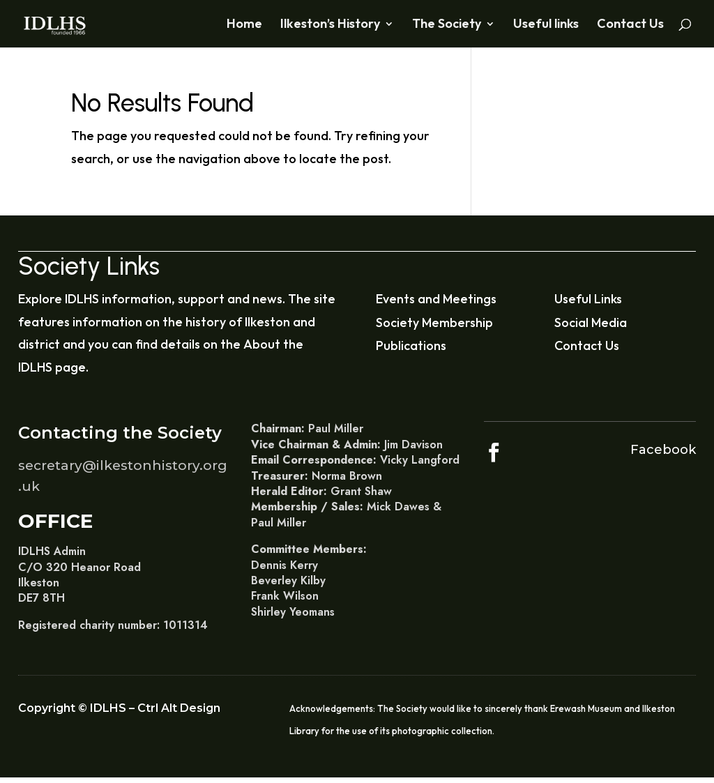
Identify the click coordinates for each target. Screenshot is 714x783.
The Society (446, 25)
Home (244, 25)
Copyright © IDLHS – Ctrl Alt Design (119, 708)
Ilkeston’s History (330, 25)
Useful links (546, 25)
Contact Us (630, 25)
